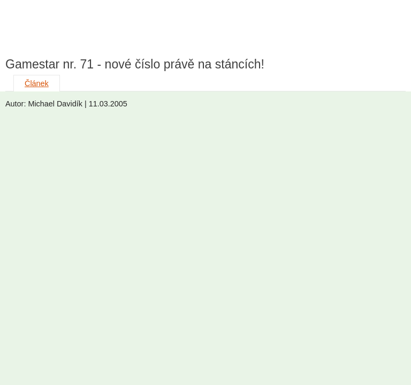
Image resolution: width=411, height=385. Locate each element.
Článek (37, 83)
